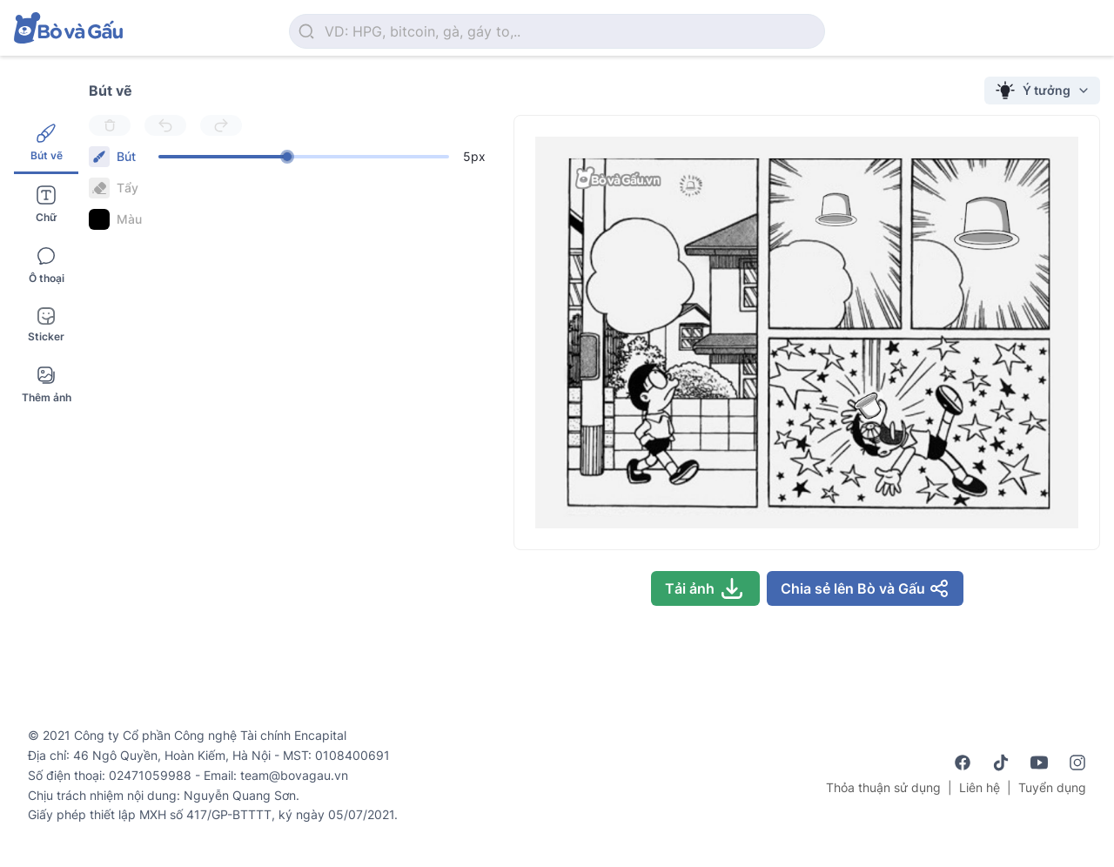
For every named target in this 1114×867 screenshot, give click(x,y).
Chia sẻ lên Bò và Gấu (865, 588)
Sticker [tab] (46, 325)
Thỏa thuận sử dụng (883, 787)
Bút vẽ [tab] (46, 142)
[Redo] (221, 125)
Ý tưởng (1042, 90)
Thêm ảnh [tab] (46, 384)
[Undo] (165, 125)
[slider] (287, 156)
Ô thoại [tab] (46, 265)
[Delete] (110, 125)
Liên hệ (979, 787)
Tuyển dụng (1052, 787)
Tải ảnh (705, 588)
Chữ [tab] (46, 204)
